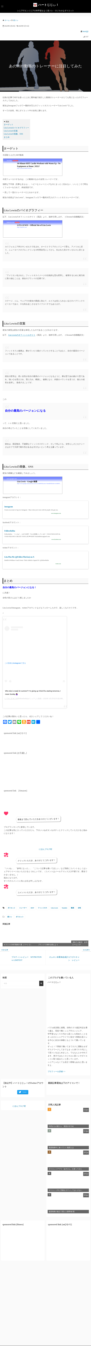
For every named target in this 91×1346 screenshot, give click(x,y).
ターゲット (8, 125)
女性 (79, 908)
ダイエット (11, 908)
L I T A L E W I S (11, 698)
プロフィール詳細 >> (56, 1071)
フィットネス (42, 908)
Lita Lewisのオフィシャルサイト (21, 335)
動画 (72, 908)
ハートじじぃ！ (48, 4)
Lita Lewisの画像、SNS (13, 134)
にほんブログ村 (45, 849)
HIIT (32, 908)
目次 (7, 122)
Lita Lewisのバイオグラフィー (16, 128)
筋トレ (9, 917)
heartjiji (85, 31)
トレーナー (23, 908)
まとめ (6, 137)
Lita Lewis (54, 908)
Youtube (64, 908)
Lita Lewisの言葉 (11, 131)
